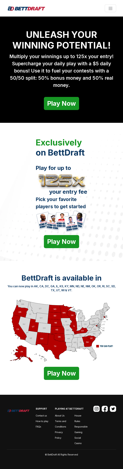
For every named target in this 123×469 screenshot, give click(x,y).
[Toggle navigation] (110, 8)
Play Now (61, 103)
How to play (42, 421)
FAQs (38, 426)
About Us (60, 415)
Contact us (41, 415)
